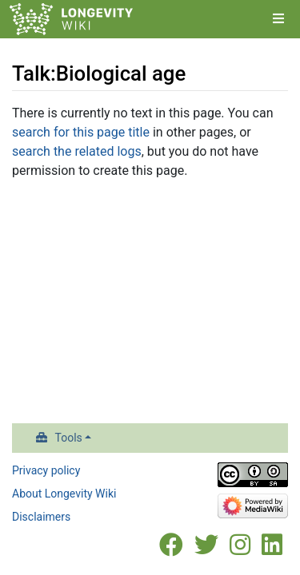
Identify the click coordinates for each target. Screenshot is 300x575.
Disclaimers (41, 516)
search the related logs (77, 151)
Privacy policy (46, 470)
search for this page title (81, 132)
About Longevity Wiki (64, 493)
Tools (68, 437)
